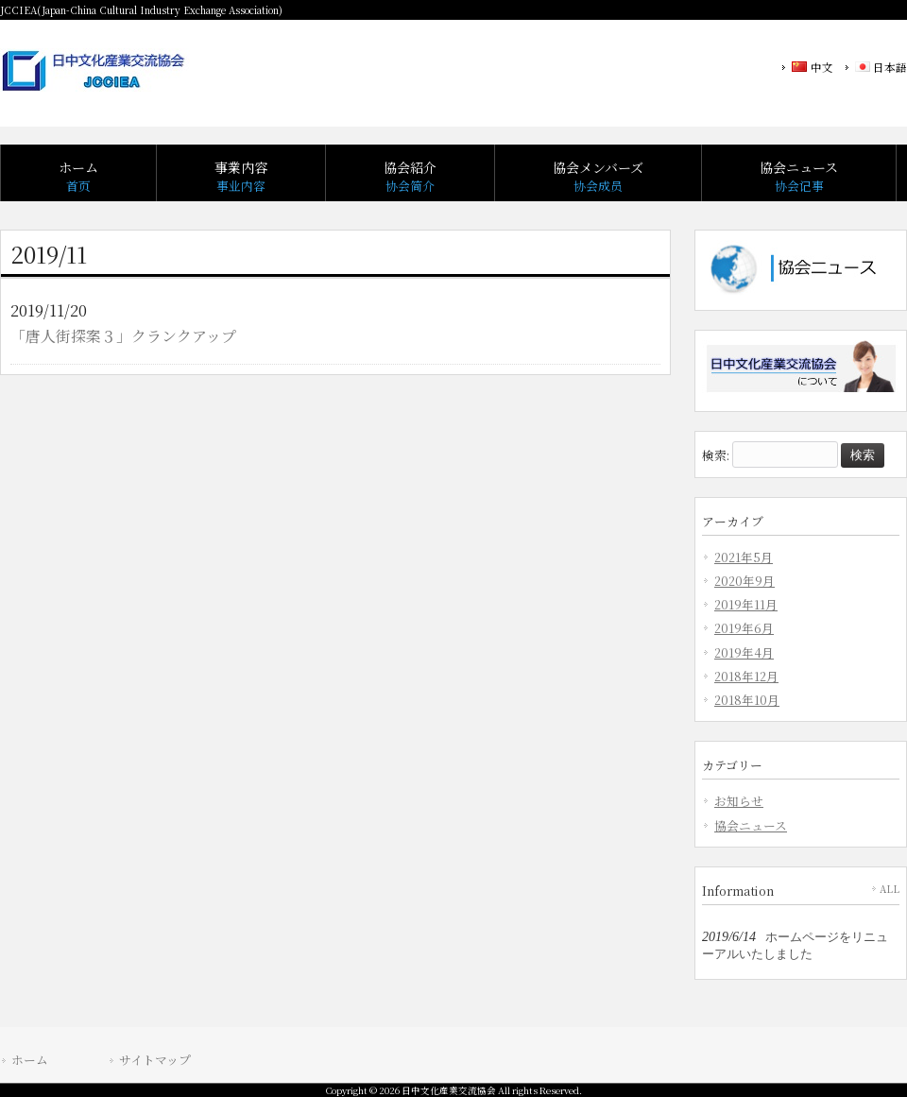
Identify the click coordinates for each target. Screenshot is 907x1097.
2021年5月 (743, 557)
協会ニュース (750, 825)
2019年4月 (744, 652)
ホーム (29, 1060)
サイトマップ (155, 1060)
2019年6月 (744, 628)
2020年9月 (744, 581)
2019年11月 (746, 604)
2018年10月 (746, 700)
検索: (715, 454)
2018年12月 (746, 676)
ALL (889, 889)
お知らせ (738, 801)
